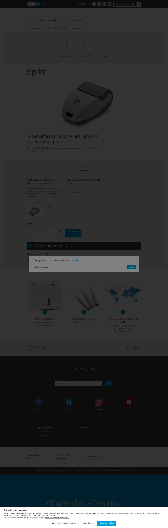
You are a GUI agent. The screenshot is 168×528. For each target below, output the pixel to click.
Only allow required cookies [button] (64, 523)
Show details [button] (87, 523)
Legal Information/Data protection (57, 518)
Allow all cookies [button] (106, 523)
